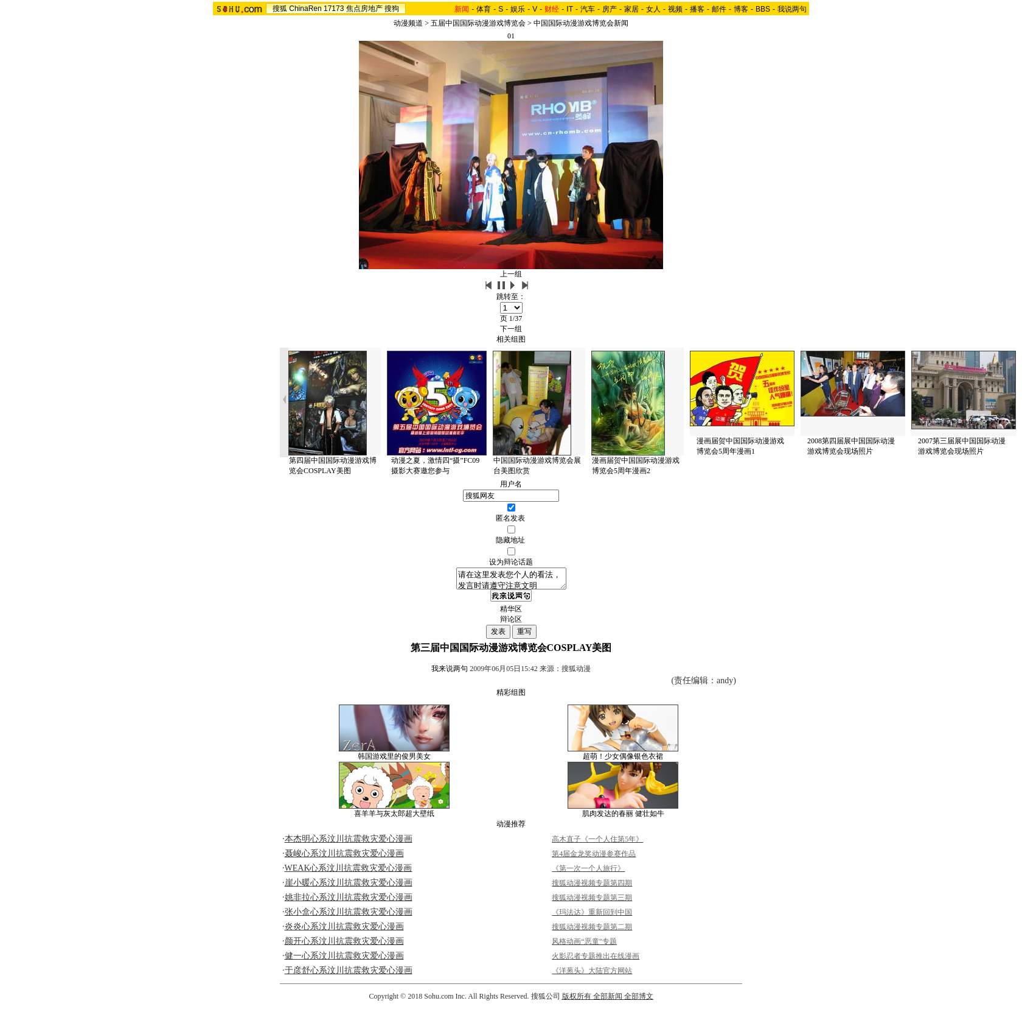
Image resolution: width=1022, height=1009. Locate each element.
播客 (697, 9)
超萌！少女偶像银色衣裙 (623, 760)
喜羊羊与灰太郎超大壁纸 (394, 817)
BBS (763, 9)
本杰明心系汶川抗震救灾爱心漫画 (348, 842)
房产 (609, 9)
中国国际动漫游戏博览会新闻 (581, 23)
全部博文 (638, 1000)
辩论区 (511, 623)
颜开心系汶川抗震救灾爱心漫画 (344, 944)
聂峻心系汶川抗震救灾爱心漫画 (344, 857)
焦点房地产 (364, 8)
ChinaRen (305, 8)
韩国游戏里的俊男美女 (394, 760)
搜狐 (280, 8)
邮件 (719, 9)
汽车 (587, 9)
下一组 (511, 329)
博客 (741, 9)
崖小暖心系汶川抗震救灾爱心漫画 (348, 886)
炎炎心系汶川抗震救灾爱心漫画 (344, 930)
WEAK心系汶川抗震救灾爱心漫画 (348, 871)
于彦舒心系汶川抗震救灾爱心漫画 (348, 974)
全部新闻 (607, 1000)
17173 (334, 8)
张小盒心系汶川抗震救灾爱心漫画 (348, 915)
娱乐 (517, 9)
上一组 (511, 274)
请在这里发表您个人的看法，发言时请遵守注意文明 (511, 580)
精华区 (511, 612)
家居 (631, 9)
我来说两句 (449, 672)
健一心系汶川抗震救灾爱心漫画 (344, 959)
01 (511, 36)
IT (569, 9)
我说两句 (792, 9)
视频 (675, 9)
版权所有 (576, 1000)
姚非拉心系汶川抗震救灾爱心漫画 (348, 900)
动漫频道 (408, 23)
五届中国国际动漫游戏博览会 (478, 23)
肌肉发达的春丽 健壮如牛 (623, 817)
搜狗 (391, 8)
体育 (483, 9)
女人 (653, 9)
